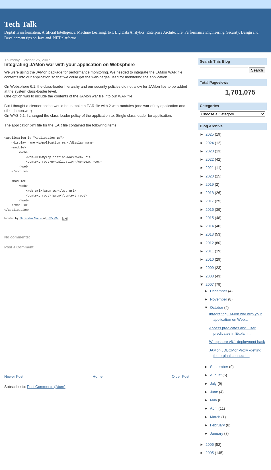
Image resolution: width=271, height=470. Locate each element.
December (219, 291)
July (214, 383)
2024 (210, 143)
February (218, 425)
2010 (210, 259)
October (217, 307)
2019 (210, 184)
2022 (210, 159)
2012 (210, 243)
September (219, 367)
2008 (210, 276)
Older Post (180, 376)
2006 (210, 444)
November (219, 299)
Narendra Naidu (31, 218)
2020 (210, 176)
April (214, 408)
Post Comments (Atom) (46, 387)
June (214, 392)
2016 (210, 209)
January (217, 433)
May (214, 400)
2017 (210, 201)
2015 (210, 218)
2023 (210, 151)
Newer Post (13, 376)
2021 (210, 167)
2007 (210, 284)
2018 (210, 193)
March (215, 417)
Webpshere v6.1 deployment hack (237, 342)
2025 (210, 134)
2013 (210, 234)
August (216, 375)
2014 (210, 226)
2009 (210, 267)
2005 (210, 453)
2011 (210, 251)
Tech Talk (20, 24)
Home (98, 376)
